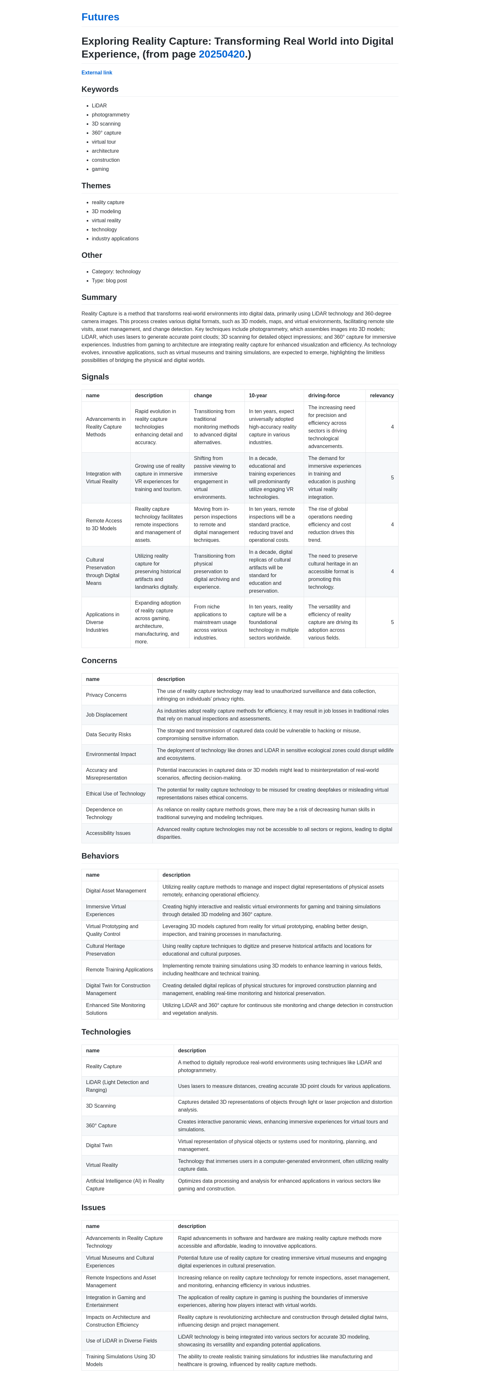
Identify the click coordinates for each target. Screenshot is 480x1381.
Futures (100, 17)
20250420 (222, 54)
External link (97, 72)
